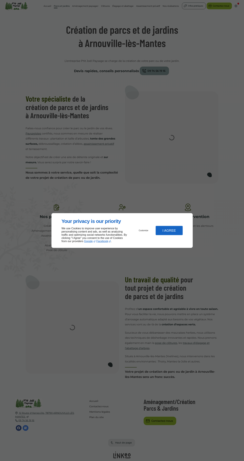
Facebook (102, 241)
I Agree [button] (169, 230)
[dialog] (122, 230)
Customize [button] (143, 230)
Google (88, 241)
